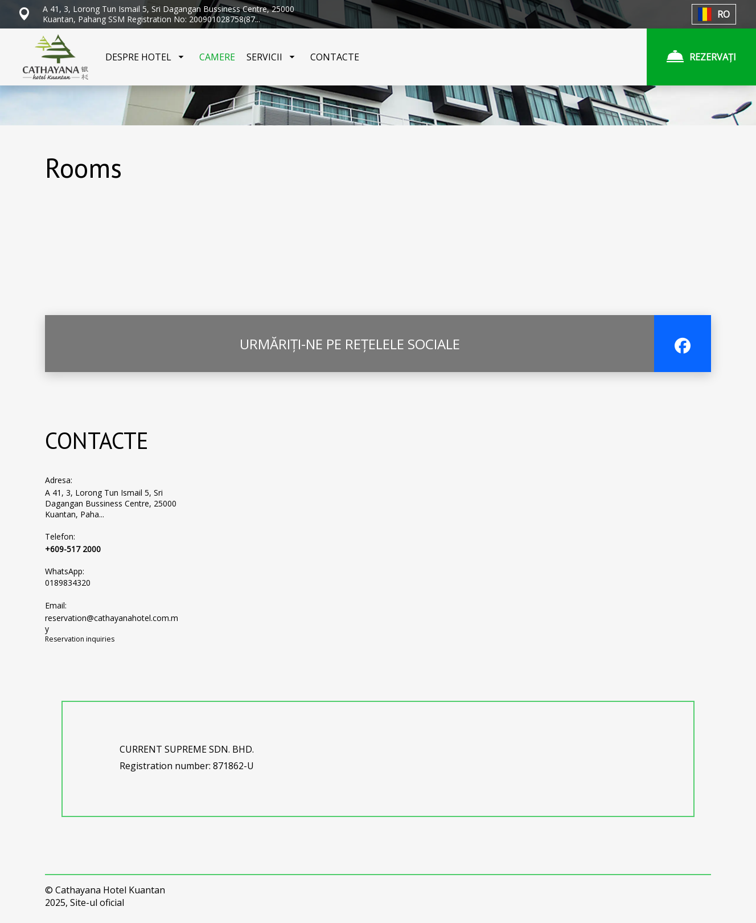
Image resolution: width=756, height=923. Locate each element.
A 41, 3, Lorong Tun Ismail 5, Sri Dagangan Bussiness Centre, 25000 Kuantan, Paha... (110, 503)
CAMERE (217, 57)
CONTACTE (334, 57)
